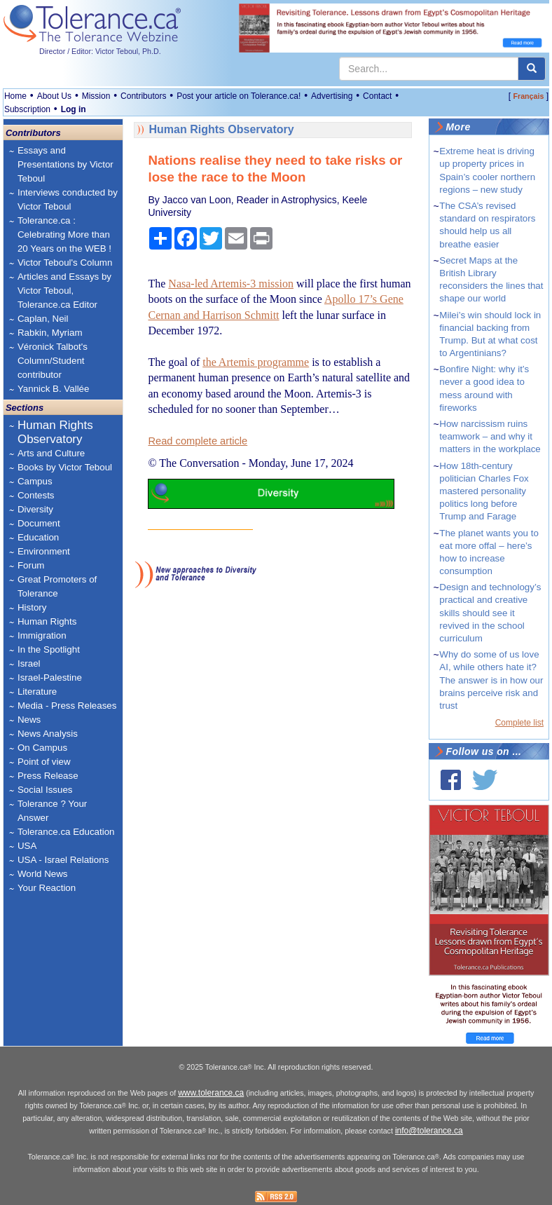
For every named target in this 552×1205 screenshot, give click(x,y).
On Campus (42, 747)
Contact (377, 96)
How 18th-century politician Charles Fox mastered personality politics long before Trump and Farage (483, 491)
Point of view (44, 761)
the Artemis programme (255, 362)
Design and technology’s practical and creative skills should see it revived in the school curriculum (490, 613)
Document (39, 523)
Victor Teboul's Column (65, 262)
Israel (29, 663)
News (29, 719)
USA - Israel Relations (63, 860)
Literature (37, 691)
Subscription (27, 109)
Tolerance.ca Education (66, 831)
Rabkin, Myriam (50, 332)
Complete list (519, 723)
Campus (35, 481)
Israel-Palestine (50, 677)
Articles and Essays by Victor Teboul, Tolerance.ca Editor (64, 290)
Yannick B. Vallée (54, 388)
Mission (96, 96)
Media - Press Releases (67, 705)
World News (43, 874)
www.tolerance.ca (211, 1093)
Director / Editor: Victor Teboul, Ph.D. (100, 51)
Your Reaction (47, 888)
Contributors (143, 96)
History (32, 607)
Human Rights (47, 621)
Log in (73, 109)
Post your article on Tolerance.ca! (239, 96)
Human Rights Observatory (55, 432)
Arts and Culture (51, 453)
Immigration (42, 635)
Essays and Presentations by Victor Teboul (65, 164)
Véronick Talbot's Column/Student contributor (53, 360)
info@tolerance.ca (429, 1131)
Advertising (331, 96)
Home (15, 96)
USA (27, 845)
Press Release (48, 775)
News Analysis (48, 733)
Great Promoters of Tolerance (57, 586)
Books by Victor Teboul (65, 467)
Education (38, 537)
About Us (54, 96)
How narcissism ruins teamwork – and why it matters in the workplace (489, 436)
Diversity (35, 509)
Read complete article (197, 441)
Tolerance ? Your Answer (52, 810)
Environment (44, 551)
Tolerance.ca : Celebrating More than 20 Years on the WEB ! (64, 234)
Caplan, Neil (43, 318)
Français (528, 96)
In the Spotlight (49, 649)
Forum (31, 565)
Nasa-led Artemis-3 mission (231, 284)
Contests (36, 495)
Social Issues (45, 789)
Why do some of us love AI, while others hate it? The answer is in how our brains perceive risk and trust (491, 680)
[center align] (532, 69)
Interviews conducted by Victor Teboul (68, 199)
